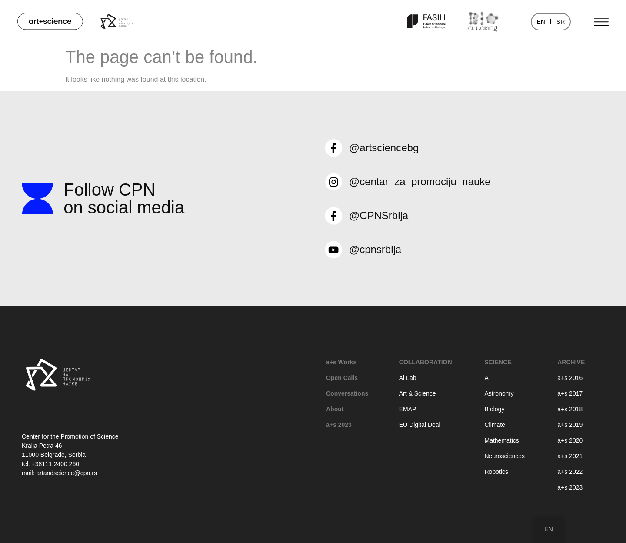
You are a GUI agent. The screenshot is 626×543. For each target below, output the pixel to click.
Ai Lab (407, 377)
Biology (494, 409)
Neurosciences (504, 456)
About (334, 409)
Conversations (347, 393)
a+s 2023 (339, 424)
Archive (571, 362)
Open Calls (342, 377)
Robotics (496, 471)
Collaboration (425, 362)
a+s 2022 (570, 471)
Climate (494, 424)
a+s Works (341, 362)
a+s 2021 (570, 456)
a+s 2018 (570, 409)
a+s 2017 (570, 393)
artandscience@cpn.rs (66, 473)
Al (486, 377)
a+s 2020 (570, 440)
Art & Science (417, 393)
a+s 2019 (570, 424)
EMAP (407, 409)
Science (497, 362)
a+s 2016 (570, 377)
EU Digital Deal (419, 424)
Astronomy (498, 393)
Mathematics (501, 440)
